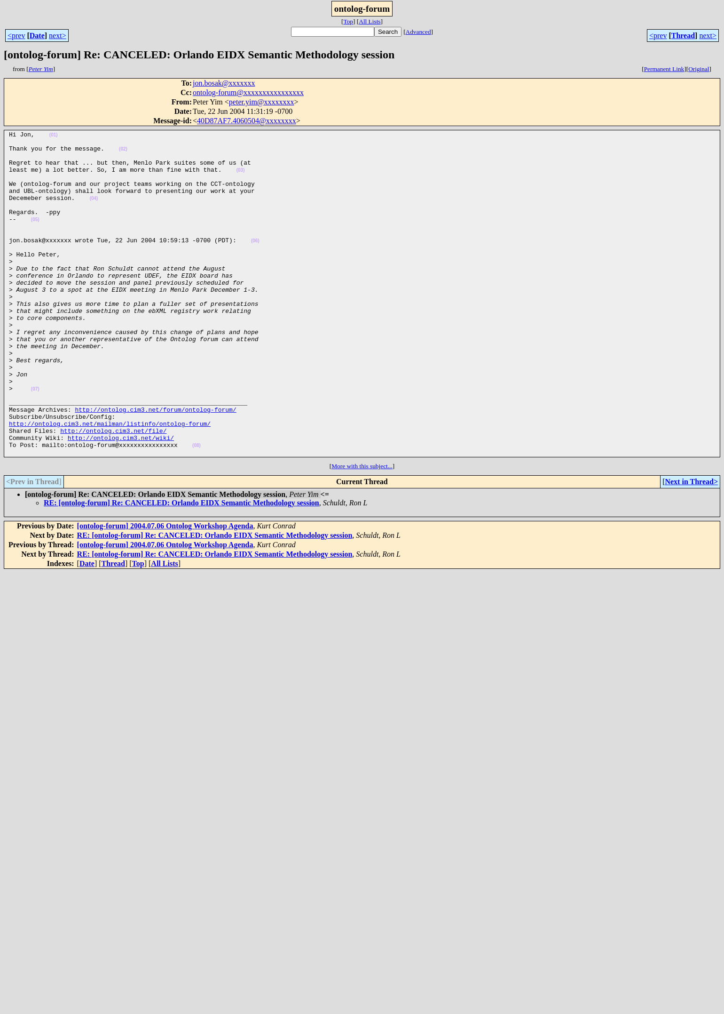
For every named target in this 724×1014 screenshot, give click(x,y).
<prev (16, 36)
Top (348, 21)
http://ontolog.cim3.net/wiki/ (121, 499)
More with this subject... (362, 531)
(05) (35, 237)
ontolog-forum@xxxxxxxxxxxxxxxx (248, 92)
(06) (255, 263)
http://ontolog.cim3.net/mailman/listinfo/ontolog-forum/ (110, 483)
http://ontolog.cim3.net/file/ (113, 491)
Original (698, 68)
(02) (123, 153)
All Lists (369, 21)
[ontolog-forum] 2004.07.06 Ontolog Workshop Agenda (165, 591)
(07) (35, 441)
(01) (53, 136)
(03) (240, 178)
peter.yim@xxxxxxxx (261, 102)
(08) (196, 508)
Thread (683, 36)
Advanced (418, 31)
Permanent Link (664, 68)
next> (57, 36)
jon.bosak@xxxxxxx (224, 83)
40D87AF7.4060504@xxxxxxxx (246, 121)
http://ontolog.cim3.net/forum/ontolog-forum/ (155, 466)
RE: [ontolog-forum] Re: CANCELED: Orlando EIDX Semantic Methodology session (181, 568)
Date (37, 36)
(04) (94, 212)
